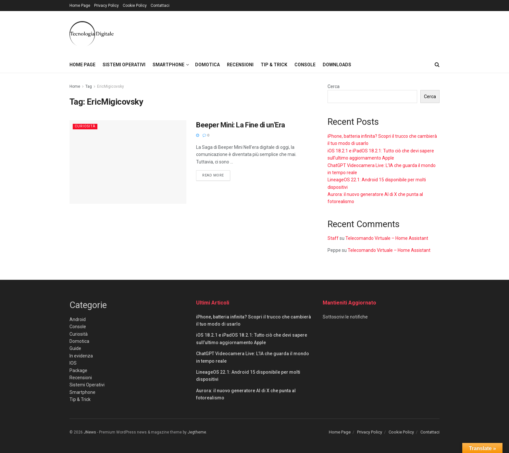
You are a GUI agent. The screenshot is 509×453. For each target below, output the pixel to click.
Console (305, 64)
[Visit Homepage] (91, 33)
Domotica (207, 64)
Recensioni (240, 64)
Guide (75, 348)
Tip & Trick (274, 64)
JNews (90, 432)
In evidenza (81, 355)
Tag (88, 86)
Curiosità (85, 126)
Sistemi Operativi (124, 64)
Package (78, 370)
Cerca (334, 86)
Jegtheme (197, 432)
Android (77, 319)
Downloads (337, 64)
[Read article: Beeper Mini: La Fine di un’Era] (127, 162)
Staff (333, 238)
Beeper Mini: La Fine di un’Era (240, 125)
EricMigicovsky (110, 86)
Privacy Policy (106, 5)
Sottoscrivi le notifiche (345, 316)
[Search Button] (437, 65)
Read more (216, 174)
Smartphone (168, 64)
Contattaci (160, 5)
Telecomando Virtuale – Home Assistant (386, 238)
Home (74, 86)
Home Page (79, 5)
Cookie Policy (135, 5)
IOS (73, 363)
